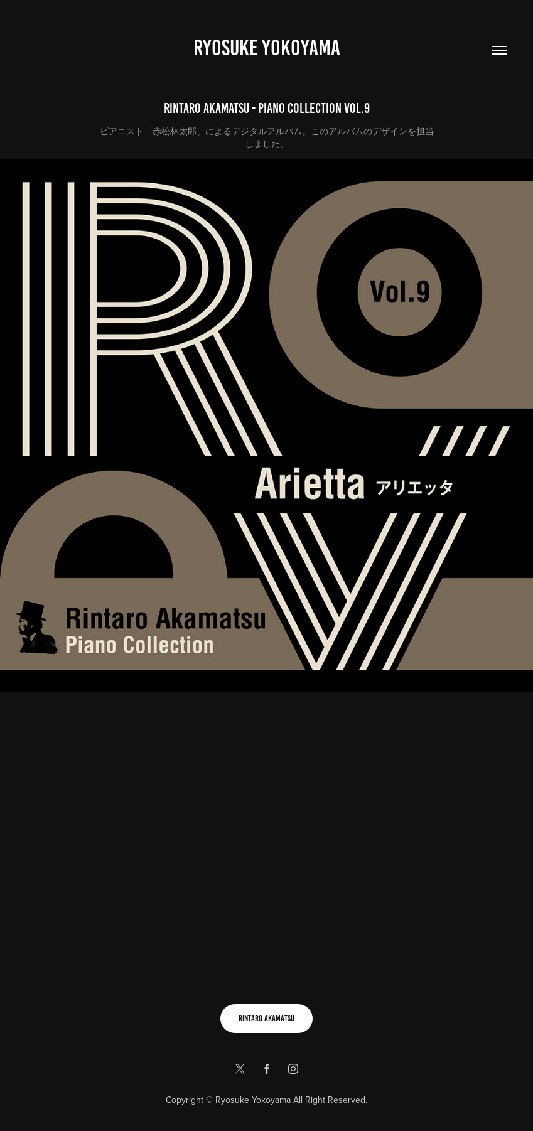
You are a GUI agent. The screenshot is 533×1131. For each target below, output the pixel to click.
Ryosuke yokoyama (266, 47)
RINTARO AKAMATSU (266, 1018)
